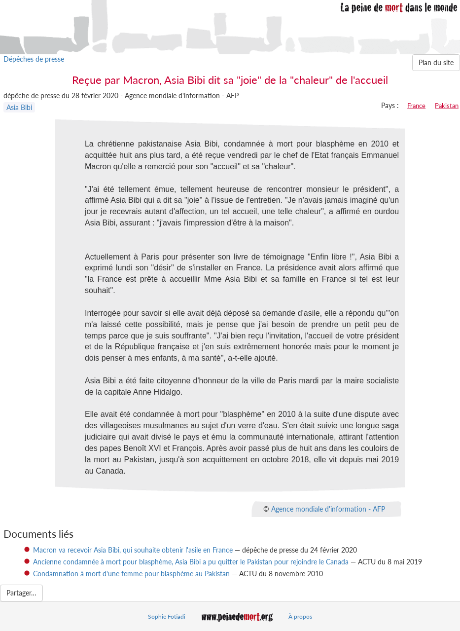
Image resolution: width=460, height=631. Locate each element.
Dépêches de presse (33, 59)
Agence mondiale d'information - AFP (328, 508)
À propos (300, 616)
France (416, 106)
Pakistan (447, 106)
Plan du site (436, 62)
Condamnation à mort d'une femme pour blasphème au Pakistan (131, 573)
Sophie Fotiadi (166, 616)
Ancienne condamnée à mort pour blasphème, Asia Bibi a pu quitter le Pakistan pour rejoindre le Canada (191, 561)
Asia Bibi (19, 107)
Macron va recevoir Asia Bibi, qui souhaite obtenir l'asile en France (133, 550)
